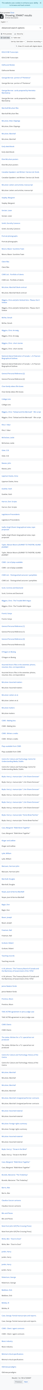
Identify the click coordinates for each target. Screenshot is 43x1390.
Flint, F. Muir (6, 427)
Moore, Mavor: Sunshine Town (13, 249)
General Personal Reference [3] (13, 641)
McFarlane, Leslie (8, 440)
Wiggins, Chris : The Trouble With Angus (16, 603)
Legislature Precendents (11, 517)
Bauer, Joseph (7, 920)
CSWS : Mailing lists (9, 723)
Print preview (6, 34)
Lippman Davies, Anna (10, 478)
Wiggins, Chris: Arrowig (10, 330)
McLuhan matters (8, 710)
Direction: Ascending (34, 41)
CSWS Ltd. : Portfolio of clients (13, 274)
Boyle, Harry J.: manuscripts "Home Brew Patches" (20, 817)
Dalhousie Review (8, 65)
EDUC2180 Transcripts (10, 52)
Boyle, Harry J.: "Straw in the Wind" (14, 1151)
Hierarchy (18, 34)
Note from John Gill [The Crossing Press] (16, 1228)
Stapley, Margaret (8, 198)
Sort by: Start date (17, 41)
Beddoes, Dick (7, 1292)
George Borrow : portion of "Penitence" (16, 78)
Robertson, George (9, 1280)
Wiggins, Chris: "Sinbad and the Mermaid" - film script (21, 412)
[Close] (40, 3)
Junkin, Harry (6, 1254)
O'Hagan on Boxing (9, 654)
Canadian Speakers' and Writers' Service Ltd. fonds (20, 172)
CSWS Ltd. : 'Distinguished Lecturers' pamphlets (19, 577)
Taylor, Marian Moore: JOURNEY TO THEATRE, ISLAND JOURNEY (21, 548)
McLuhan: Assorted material (12, 1113)
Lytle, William (6, 856)
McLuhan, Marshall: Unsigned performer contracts (20, 1100)
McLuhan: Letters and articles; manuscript (17, 185)
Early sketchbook (8, 146)
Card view (5, 38)
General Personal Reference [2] (13, 373)
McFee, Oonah (7, 318)
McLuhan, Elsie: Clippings (11, 121)
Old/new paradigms (9, 1369)
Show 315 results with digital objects (29, 46)
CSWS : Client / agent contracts (13, 1331)
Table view (15, 38)
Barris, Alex (6, 1190)
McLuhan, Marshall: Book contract (14, 287)
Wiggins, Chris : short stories (12, 343)
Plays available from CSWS (11, 748)
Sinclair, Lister (7, 210)
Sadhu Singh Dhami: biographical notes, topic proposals (18, 530)
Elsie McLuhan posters (10, 159)
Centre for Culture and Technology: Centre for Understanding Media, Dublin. (19, 762)
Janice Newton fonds (9, 988)
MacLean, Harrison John (10, 868)
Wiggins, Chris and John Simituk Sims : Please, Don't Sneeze (21, 301)
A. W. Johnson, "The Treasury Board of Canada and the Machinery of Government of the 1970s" (20, 972)
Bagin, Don (6, 907)
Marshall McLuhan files (10, 108)
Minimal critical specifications (12, 1356)
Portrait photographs (10, 236)
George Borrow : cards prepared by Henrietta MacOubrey (18, 91)
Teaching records (8, 958)
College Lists (6, 399)
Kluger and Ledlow (8, 843)
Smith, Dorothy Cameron (11, 223)
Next (26, 1382)
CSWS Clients (6, 1027)
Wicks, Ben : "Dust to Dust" (11, 1241)
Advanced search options (13, 27)
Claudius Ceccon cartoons (11, 1203)
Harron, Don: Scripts (9, 504)
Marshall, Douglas (8, 881)
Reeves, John (6, 465)
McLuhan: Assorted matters (12, 684)
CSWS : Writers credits (10, 736)
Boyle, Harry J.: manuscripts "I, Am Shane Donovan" (20, 779)
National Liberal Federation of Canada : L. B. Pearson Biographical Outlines (21, 357)
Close (12, 13)
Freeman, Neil (7, 932)
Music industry (7, 1344)
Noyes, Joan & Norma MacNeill (13, 894)
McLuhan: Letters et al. (10, 697)
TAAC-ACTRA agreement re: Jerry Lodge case (18, 1014)
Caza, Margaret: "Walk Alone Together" (16, 830)
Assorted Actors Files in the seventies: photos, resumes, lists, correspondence (19, 668)
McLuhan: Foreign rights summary (14, 1126)
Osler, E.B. (5, 453)
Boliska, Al (5, 1305)
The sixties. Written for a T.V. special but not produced (18, 1041)
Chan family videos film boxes (12, 386)
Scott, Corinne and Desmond (12, 590)
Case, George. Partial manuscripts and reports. (19, 1318)
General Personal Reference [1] (13, 629)
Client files (5, 262)
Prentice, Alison (7, 1001)
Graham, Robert (8, 945)
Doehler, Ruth (7, 491)
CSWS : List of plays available (12, 565)
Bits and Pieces (7, 1216)
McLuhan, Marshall (9, 134)
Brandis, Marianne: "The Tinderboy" (15, 1177)
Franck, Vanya (7, 616)
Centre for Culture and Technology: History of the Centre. (20, 1058)
